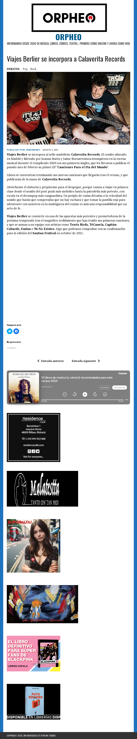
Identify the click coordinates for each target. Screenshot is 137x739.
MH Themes (50, 735)
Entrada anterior (50, 361)
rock (33, 69)
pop (25, 69)
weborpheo (33, 149)
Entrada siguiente (86, 361)
